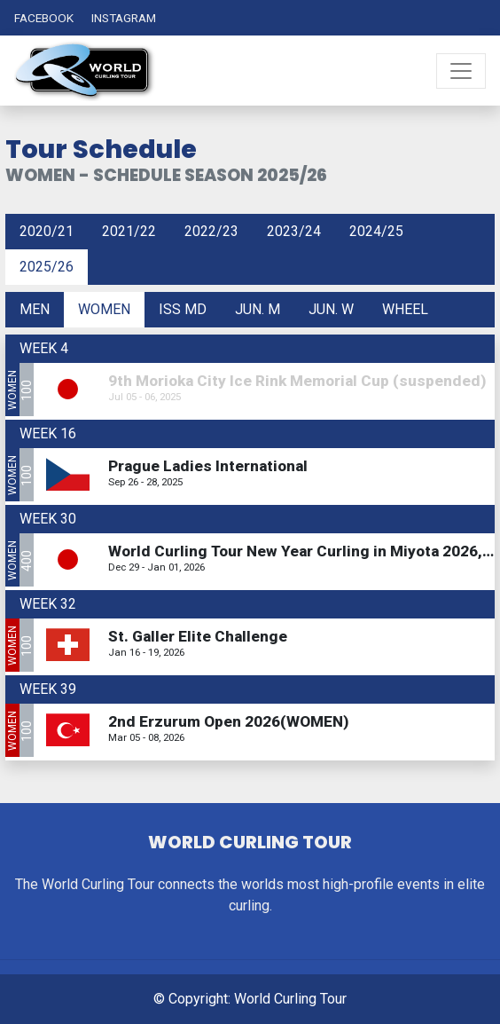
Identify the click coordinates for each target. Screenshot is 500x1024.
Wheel (405, 309)
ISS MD (183, 309)
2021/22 (129, 231)
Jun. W (331, 309)
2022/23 (211, 231)
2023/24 (294, 231)
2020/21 (47, 231)
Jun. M (257, 309)
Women (104, 309)
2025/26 (47, 266)
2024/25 (376, 231)
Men (35, 309)
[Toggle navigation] (461, 71)
